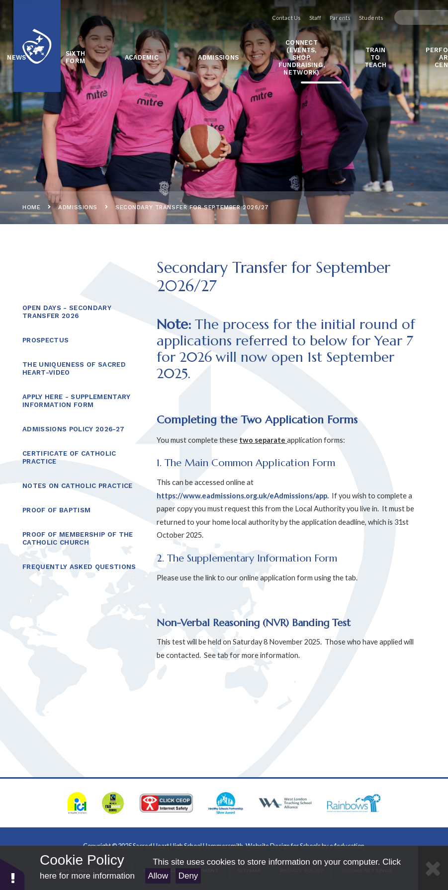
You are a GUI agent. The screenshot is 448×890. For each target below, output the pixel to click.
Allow (158, 876)
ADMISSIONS (77, 207)
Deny (188, 876)
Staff (304, 17)
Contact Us (275, 17)
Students (360, 17)
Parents (328, 17)
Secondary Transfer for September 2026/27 (192, 207)
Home (31, 207)
